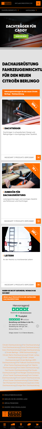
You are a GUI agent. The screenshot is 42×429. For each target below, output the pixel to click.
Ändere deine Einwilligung (15, 407)
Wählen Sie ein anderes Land (15, 399)
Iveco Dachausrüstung (11, 350)
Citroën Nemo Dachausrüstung (15, 355)
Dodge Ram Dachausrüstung (28, 385)
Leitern (9, 256)
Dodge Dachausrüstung (30, 350)
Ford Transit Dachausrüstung (15, 375)
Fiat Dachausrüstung (31, 345)
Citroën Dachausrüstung (11, 345)
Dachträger (12, 128)
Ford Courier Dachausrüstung (15, 380)
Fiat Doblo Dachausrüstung (27, 368)
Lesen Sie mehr (21, 36)
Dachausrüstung (18, 94)
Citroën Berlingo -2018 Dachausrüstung (21, 352)
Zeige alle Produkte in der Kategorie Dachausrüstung (19, 298)
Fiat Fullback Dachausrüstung (28, 363)
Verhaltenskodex (11, 403)
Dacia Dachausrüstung (30, 347)
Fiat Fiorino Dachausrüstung (16, 365)
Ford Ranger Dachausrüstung (28, 373)
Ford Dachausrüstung (11, 347)
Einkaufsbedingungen (13, 395)
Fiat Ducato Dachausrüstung (16, 370)
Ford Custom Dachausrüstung (28, 378)
